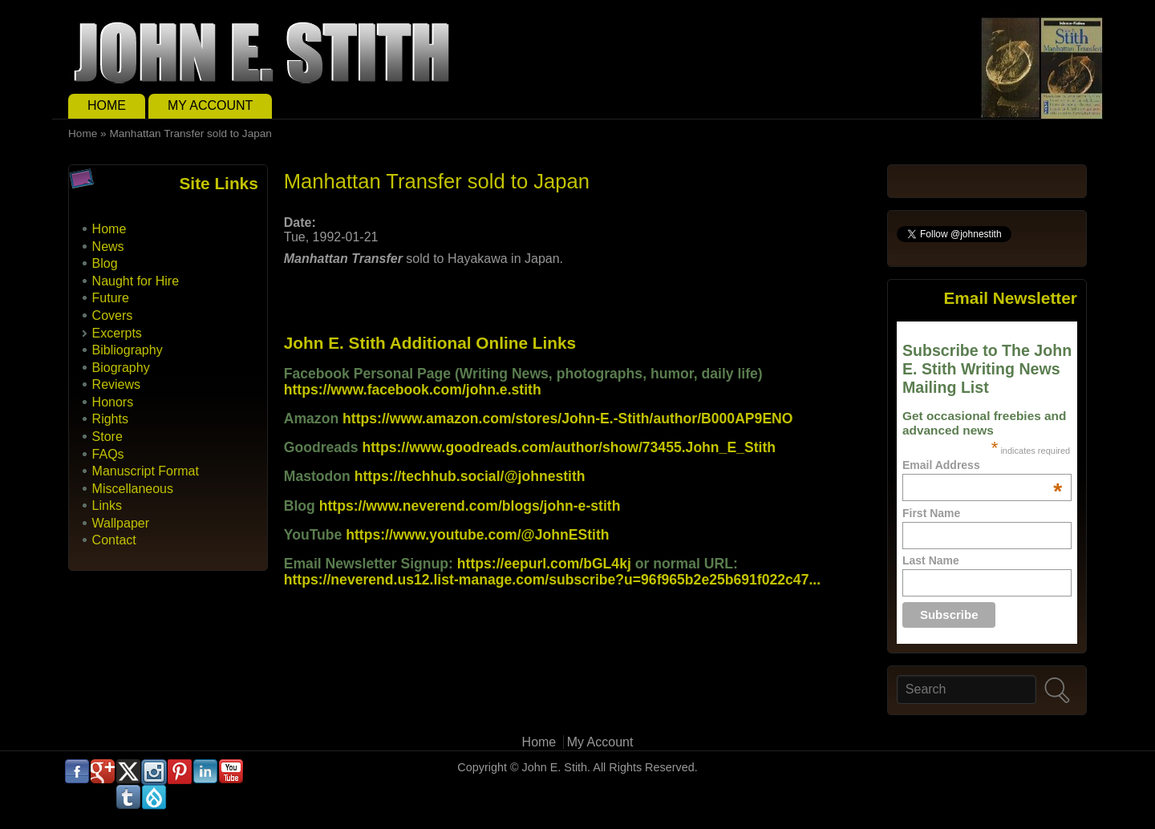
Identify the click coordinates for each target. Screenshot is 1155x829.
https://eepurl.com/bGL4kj (544, 564)
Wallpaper (120, 523)
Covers (112, 315)
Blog (105, 263)
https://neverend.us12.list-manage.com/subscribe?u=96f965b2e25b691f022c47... (552, 580)
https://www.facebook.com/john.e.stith (412, 390)
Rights (110, 419)
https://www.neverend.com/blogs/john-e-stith (470, 506)
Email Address (982, 465)
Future (110, 298)
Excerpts (117, 333)
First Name (931, 513)
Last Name (930, 560)
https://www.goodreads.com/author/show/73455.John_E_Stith (569, 447)
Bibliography (127, 350)
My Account (210, 105)
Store (107, 436)
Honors (113, 402)
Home (106, 105)
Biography (121, 367)
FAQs (108, 454)
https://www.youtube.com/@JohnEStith (477, 535)
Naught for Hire (136, 281)
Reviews (116, 384)
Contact (114, 540)
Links (107, 505)
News (108, 246)
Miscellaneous (132, 488)
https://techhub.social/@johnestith (470, 476)
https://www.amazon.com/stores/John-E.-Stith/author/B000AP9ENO (567, 418)
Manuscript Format (145, 471)
